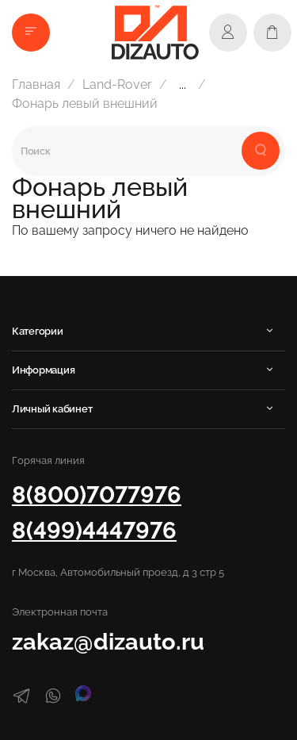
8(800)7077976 (96, 494)
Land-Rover (117, 84)
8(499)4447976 (94, 530)
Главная (36, 84)
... (182, 85)
